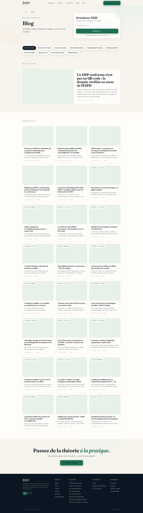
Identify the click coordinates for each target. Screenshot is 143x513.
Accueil (25, 11)
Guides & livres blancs (99, 486)
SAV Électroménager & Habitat (78, 499)
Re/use (57, 488)
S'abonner (97, 31)
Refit (56, 486)
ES (29, 493)
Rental (57, 483)
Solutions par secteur (75, 483)
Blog (82, 3)
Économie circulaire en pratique (78, 502)
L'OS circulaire (97, 488)
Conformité (68, 3)
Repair (57, 491)
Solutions (50, 3)
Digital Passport (59, 497)
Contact (113, 486)
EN (27, 493)
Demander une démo (111, 3)
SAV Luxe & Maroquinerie (76, 497)
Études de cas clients (75, 486)
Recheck (57, 494)
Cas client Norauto (74, 491)
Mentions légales (116, 488)
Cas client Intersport (75, 494)
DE (30, 493)
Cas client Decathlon (75, 488)
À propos (113, 483)
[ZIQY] (26, 3)
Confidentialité (115, 491)
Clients (76, 3)
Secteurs (59, 3)
